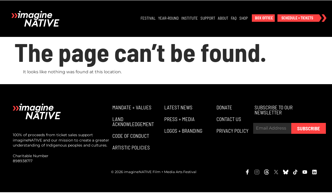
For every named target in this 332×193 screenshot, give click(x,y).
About (223, 18)
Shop (244, 18)
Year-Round (168, 18)
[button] (263, 18)
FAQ (234, 18)
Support (208, 18)
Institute (190, 18)
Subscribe (308, 129)
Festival (148, 18)
